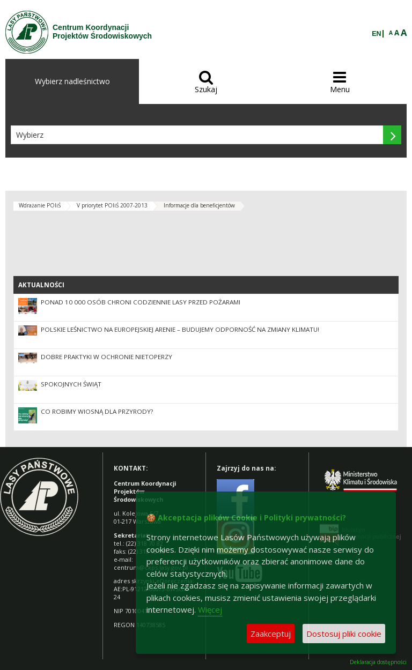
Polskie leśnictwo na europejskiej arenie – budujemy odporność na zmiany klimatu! (180, 329)
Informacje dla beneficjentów (199, 205)
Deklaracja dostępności (378, 662)
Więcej (210, 609)
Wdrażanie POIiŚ (40, 205)
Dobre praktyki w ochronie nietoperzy (106, 357)
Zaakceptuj (271, 633)
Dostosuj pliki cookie (343, 633)
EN (376, 34)
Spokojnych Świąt (71, 384)
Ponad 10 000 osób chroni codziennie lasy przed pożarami (140, 302)
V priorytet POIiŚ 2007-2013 (112, 205)
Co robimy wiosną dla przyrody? (97, 411)
